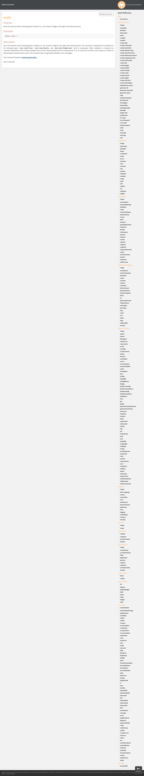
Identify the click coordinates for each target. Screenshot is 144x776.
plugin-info (123, 113)
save (121, 464)
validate (123, 469)
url (121, 189)
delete (122, 354)
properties (123, 454)
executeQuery (124, 364)
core (121, 500)
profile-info (124, 115)
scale (122, 181)
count (122, 346)
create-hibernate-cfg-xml (128, 55)
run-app (123, 118)
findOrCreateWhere (126, 389)
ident (122, 419)
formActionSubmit (126, 663)
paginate (123, 720)
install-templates (126, 98)
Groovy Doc (124, 19)
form (121, 660)
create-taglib (124, 78)
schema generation (29, 57)
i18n (121, 510)
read (121, 456)
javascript (123, 695)
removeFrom (124, 461)
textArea (123, 748)
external (123, 648)
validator (123, 191)
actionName (124, 202)
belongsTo (123, 339)
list (121, 431)
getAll (122, 404)
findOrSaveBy (124, 391)
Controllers (122, 196)
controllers (123, 497)
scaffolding (123, 515)
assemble (123, 28)
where (122, 471)
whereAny (123, 474)
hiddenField (124, 680)
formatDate (124, 668)
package (123, 110)
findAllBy (123, 379)
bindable (123, 149)
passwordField (125, 723)
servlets (123, 520)
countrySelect (124, 626)
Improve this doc (106, 14)
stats (122, 130)
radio (122, 725)
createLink (123, 628)
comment (123, 285)
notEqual (123, 174)
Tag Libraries (122, 544)
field (121, 592)
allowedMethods (125, 205)
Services (121, 522)
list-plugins (124, 103)
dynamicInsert (125, 290)
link (121, 708)
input (122, 594)
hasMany (123, 414)
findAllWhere (124, 381)
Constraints (122, 141)
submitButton (124, 745)
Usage (122, 25)
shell (121, 128)
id (121, 298)
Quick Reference (124, 13)
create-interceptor (126, 60)
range (122, 179)
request (122, 242)
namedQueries (125, 451)
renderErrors (124, 733)
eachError (123, 640)
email (122, 156)
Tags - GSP (121, 605)
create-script (124, 73)
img (121, 685)
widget (122, 194)
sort (121, 315)
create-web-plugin (126, 83)
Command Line (123, 22)
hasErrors (123, 227)
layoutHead (124, 703)
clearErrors (124, 341)
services (123, 517)
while (122, 760)
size (121, 184)
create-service (125, 75)
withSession (124, 481)
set (121, 740)
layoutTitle (123, 705)
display (122, 587)
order (122, 313)
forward (123, 222)
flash (121, 220)
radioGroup (124, 728)
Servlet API (122, 531)
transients (123, 466)
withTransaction (125, 484)
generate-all (124, 88)
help (121, 95)
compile (123, 38)
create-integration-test (127, 58)
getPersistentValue (126, 409)
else (121, 643)
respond (123, 245)
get (121, 401)
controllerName (125, 212)
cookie (122, 620)
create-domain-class (127, 50)
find (121, 374)
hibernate (123, 507)
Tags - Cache (122, 573)
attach (122, 336)
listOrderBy (124, 434)
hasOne (122, 416)
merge (122, 449)
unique (122, 186)
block (122, 576)
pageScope (123, 558)
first (121, 399)
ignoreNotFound (125, 300)
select (122, 738)
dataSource (124, 502)
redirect (123, 237)
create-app (123, 43)
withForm (123, 259)
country (122, 623)
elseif (122, 645)
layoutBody (124, 700)
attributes (123, 146)
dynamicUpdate (125, 293)
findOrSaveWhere (126, 394)
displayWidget (125, 590)
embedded (123, 359)
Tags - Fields (122, 581)
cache (122, 278)
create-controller (125, 48)
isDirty (122, 426)
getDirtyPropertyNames (128, 406)
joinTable (123, 308)
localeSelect (124, 710)
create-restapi (125, 70)
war (121, 138)
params (122, 235)
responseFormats (126, 249)
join (121, 698)
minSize (122, 171)
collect (122, 618)
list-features (124, 100)
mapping (123, 446)
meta (122, 715)
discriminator (124, 288)
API (119, 16)
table (122, 318)
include (122, 688)
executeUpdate (125, 366)
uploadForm (124, 758)
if (120, 683)
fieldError (123, 653)
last (121, 429)
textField (123, 750)
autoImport (124, 271)
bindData (123, 207)
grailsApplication (125, 225)
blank (122, 151)
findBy (122, 384)
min (121, 169)
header (122, 230)
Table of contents (8, 5)
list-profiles (124, 105)
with (121, 602)
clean (122, 35)
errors (122, 217)
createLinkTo (124, 630)
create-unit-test (125, 80)
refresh (122, 459)
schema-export (125, 125)
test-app (123, 135)
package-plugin (125, 108)
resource (123, 735)
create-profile (124, 68)
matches (123, 161)
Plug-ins (121, 487)
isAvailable (123, 690)
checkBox (123, 616)
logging (122, 512)
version (122, 325)
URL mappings (125, 492)
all (121, 584)
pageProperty (124, 718)
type (121, 320)
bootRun (123, 30)
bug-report (123, 33)
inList (122, 159)
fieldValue (123, 655)
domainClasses (125, 505)
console (122, 40)
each (121, 638)
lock (121, 439)
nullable (123, 176)
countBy (123, 349)
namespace (124, 232)
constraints (124, 344)
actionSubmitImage (126, 610)
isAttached (123, 424)
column (122, 283)
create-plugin (124, 65)
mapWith (123, 441)
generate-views (125, 93)
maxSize (123, 166)
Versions (121, 763)
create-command (126, 45)
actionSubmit (124, 608)
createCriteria (124, 351)
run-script (123, 123)
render (122, 240)
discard (122, 356)
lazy (121, 310)
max (121, 164)
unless (122, 755)
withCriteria (124, 476)
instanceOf (123, 421)
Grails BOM (124, 766)
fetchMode (123, 371)
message (123, 713)
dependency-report (126, 85)
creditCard (123, 154)
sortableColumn (125, 743)
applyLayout (124, 613)
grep (121, 673)
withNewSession (125, 479)
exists (122, 369)
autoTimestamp (125, 273)
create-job (123, 63)
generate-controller (126, 90)
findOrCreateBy (125, 386)
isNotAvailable (125, 693)
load (121, 436)
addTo (122, 334)
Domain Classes (123, 328)
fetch (122, 295)
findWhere (123, 396)
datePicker (123, 636)
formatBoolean (125, 665)
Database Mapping (125, 265)
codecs (122, 495)
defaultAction (124, 215)
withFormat (124, 262)
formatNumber (125, 670)
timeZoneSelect (125, 753)
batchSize (123, 275)
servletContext (125, 255)
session (122, 257)
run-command (125, 120)
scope (122, 252)
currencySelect (125, 633)
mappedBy (123, 444)
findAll (122, 376)
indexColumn (124, 303)
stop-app (123, 133)
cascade (123, 281)
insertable (123, 305)
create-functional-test (127, 53)
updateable (124, 323)
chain (122, 210)
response (123, 247)
